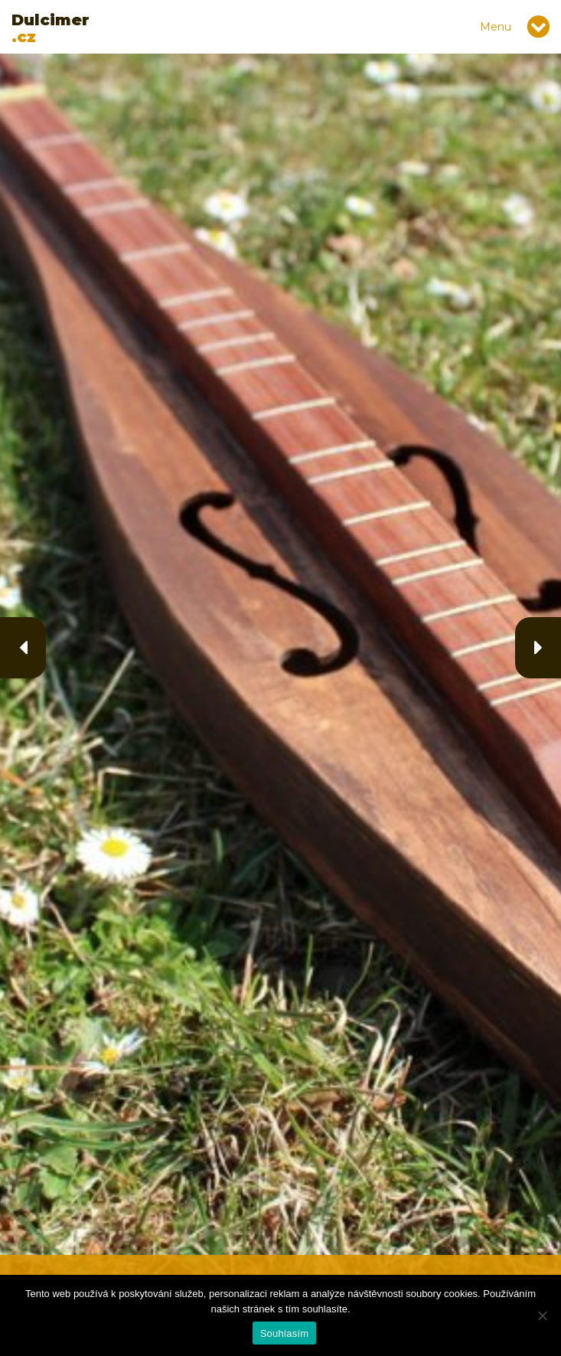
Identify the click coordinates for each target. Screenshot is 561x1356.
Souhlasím (284, 1333)
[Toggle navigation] (538, 26)
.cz (50, 28)
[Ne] (542, 1315)
